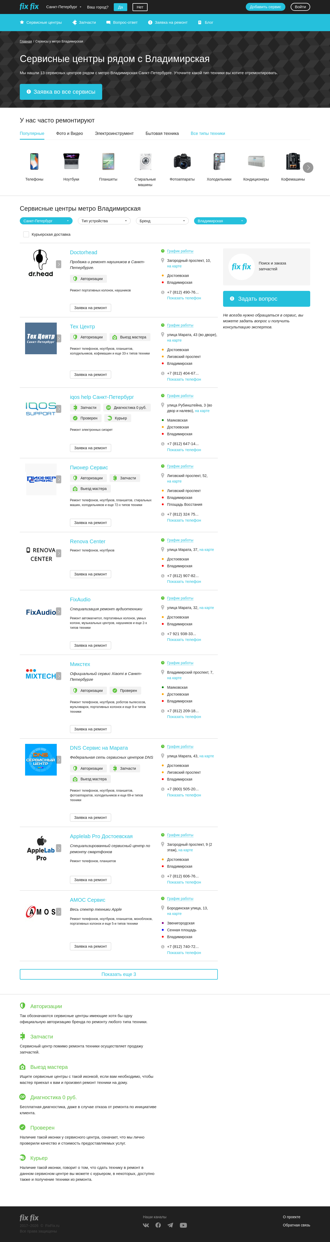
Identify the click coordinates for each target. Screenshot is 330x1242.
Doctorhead (83, 252)
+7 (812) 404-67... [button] (183, 373)
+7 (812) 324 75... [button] (183, 514)
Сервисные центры (44, 22)
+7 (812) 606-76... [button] (183, 876)
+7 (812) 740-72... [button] (183, 946)
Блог (209, 22)
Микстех (80, 664)
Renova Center (88, 541)
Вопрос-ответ (125, 22)
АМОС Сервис (87, 900)
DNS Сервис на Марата (99, 748)
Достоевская (178, 275)
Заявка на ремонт (171, 22)
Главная (26, 41)
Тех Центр (82, 326)
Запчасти (87, 22)
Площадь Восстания (184, 504)
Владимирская (179, 282)
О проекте (291, 1217)
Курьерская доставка (51, 234)
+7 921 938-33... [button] (181, 633)
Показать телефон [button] (184, 298)
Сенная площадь (181, 930)
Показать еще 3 (118, 974)
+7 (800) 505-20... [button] (183, 789)
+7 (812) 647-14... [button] (183, 443)
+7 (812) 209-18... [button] (183, 711)
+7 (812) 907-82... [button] (183, 575)
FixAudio (80, 599)
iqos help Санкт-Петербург (102, 397)
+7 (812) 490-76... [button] (183, 292)
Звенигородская (181, 923)
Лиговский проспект (184, 357)
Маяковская (177, 420)
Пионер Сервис (89, 467)
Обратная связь (296, 1225)
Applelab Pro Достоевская (101, 836)
